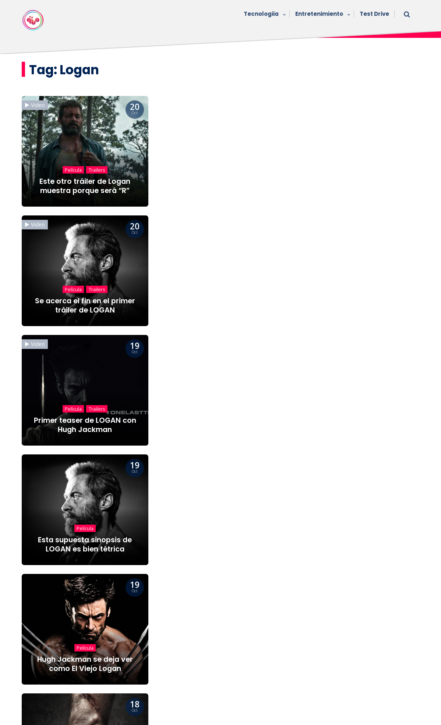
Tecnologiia (264, 14)
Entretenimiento (322, 14)
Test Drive (374, 14)
